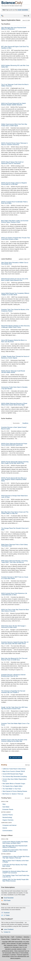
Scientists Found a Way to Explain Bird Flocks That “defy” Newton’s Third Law (15, 857)
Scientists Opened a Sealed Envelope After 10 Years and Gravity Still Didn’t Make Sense (14, 642)
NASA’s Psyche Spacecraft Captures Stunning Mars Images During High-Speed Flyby (14, 462)
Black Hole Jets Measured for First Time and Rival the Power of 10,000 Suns (14, 659)
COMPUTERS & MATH (6, 822)
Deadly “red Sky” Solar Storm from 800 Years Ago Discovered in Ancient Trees (14, 708)
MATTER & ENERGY (6, 812)
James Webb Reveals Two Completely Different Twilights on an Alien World (15, 294)
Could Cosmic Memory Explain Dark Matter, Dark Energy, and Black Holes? (15, 842)
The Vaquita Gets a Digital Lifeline (12, 786)
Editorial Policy (15, 939)
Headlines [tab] (25, 423)
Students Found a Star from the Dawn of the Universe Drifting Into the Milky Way (14, 740)
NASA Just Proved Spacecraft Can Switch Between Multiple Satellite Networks (13, 104)
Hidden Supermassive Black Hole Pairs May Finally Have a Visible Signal (14, 124)
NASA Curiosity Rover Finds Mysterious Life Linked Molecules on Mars (14, 594)
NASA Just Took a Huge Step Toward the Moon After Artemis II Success (15, 610)
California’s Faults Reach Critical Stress (14, 768)
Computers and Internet (9, 825)
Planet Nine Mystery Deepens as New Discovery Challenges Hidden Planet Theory (15, 326)
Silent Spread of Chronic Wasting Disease (14, 791)
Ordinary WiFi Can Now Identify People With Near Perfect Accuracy (15, 880)
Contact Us (7, 932)
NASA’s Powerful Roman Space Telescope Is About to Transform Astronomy (14, 143)
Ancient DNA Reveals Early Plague (12, 774)
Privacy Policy (5, 939)
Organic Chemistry (7, 820)
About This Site (4, 937)
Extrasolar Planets (7, 809)
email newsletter (23, 10)
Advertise (26, 937)
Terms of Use (26, 939)
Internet (4, 828)
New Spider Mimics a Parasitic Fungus (13, 783)
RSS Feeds (7, 900)
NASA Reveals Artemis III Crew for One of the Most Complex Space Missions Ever (14, 279)
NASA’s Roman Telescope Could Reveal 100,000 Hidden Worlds (13, 371)
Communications (7, 830)
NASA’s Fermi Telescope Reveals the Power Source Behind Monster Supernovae (14, 444)
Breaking (4, 765)
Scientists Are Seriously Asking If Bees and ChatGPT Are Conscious (15, 872)
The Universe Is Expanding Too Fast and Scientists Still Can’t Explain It (13, 691)
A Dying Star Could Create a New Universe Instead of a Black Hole (15, 850)
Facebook (7, 912)
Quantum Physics (7, 814)
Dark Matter (5, 807)
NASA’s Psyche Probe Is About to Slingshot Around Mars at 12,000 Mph (14, 183)
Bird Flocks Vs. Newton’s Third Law (12, 794)
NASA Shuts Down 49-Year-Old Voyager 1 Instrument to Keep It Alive (13, 626)
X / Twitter (7, 915)
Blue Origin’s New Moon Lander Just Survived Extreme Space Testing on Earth (14, 221)
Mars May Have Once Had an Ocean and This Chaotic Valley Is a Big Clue (14, 512)
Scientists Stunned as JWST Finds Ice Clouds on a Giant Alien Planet (14, 577)
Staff (12, 937)
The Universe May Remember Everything (14, 776)
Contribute (19, 937)
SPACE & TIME (4, 801)
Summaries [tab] (16, 423)
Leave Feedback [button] (8, 929)
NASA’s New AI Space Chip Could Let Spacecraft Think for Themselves (12, 162)
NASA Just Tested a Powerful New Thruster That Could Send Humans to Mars (15, 238)
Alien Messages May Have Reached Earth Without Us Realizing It (13, 28)
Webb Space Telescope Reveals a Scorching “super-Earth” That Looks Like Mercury (14, 561)
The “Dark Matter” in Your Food (11, 788)
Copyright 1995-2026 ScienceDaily (12, 941)
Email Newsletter (9, 897)
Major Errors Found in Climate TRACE (13, 771)
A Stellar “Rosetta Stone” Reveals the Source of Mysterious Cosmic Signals (15, 357)
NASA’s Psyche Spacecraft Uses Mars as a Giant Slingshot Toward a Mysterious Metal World (14, 479)
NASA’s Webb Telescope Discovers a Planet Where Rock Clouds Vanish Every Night (14, 404)
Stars (4, 804)
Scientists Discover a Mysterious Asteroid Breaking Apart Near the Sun (13, 675)
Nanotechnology (7, 817)
